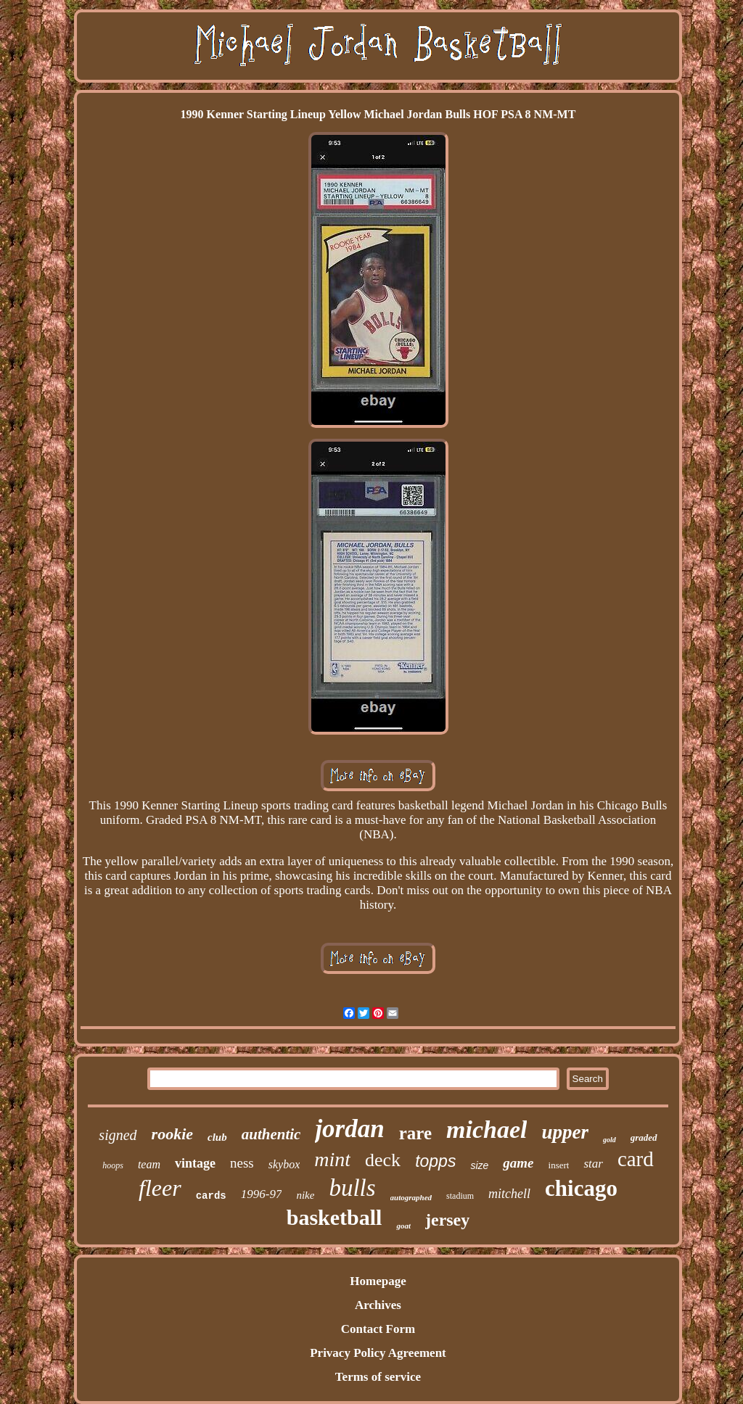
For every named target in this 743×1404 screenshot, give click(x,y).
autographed (411, 1197)
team (149, 1164)
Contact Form (378, 1329)
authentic (271, 1134)
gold (609, 1140)
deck (383, 1159)
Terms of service (378, 1377)
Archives (378, 1305)
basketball (334, 1217)
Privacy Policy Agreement (378, 1353)
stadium (460, 1196)
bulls (352, 1188)
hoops (112, 1165)
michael (486, 1129)
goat (403, 1225)
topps (435, 1161)
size (479, 1165)
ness (242, 1162)
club (217, 1137)
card (635, 1158)
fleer (160, 1188)
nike (305, 1195)
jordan (349, 1129)
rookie (172, 1134)
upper (564, 1132)
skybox (284, 1164)
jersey (447, 1219)
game (518, 1162)
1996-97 (261, 1194)
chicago (581, 1188)
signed (117, 1135)
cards (211, 1196)
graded (644, 1137)
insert (559, 1165)
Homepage (378, 1281)
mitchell (509, 1193)
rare (415, 1133)
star (592, 1163)
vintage (195, 1163)
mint (332, 1159)
